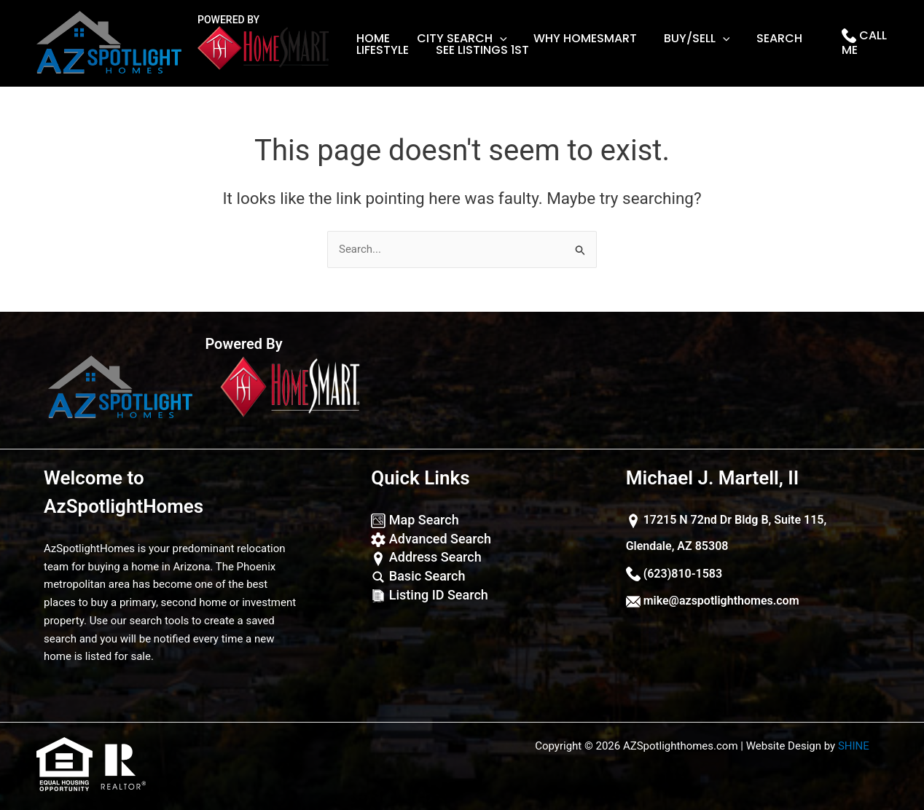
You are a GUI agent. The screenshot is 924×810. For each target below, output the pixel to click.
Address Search (426, 557)
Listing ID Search (429, 594)
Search (764, 38)
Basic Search (418, 575)
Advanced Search (431, 538)
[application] (495, 38)
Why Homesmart (577, 38)
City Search (457, 38)
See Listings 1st (477, 50)
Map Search (414, 519)
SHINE (853, 745)
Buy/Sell (685, 38)
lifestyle (381, 50)
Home (371, 38)
